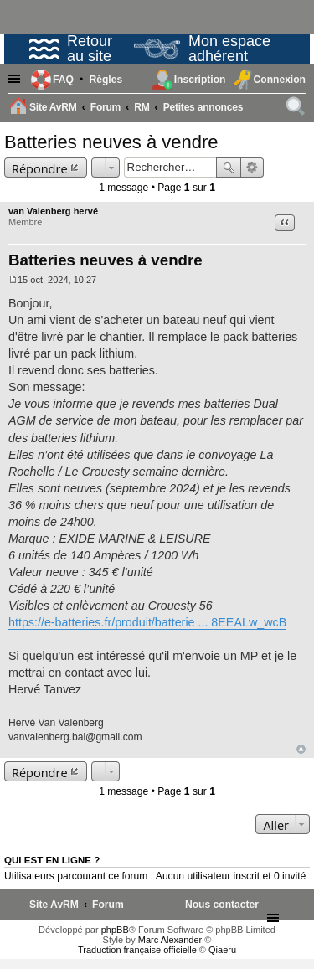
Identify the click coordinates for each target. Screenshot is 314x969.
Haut (301, 749)
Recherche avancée (252, 167)
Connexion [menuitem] (280, 79)
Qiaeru (222, 950)
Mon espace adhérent (202, 49)
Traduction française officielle (137, 950)
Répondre (40, 168)
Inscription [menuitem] (200, 79)
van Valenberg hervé (53, 211)
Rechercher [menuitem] (297, 108)
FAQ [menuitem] (63, 79)
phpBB (115, 930)
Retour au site (70, 49)
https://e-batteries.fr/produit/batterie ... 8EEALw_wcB (147, 622)
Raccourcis (16, 80)
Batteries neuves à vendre (111, 141)
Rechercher (228, 167)
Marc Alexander (170, 940)
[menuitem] (105, 79)
